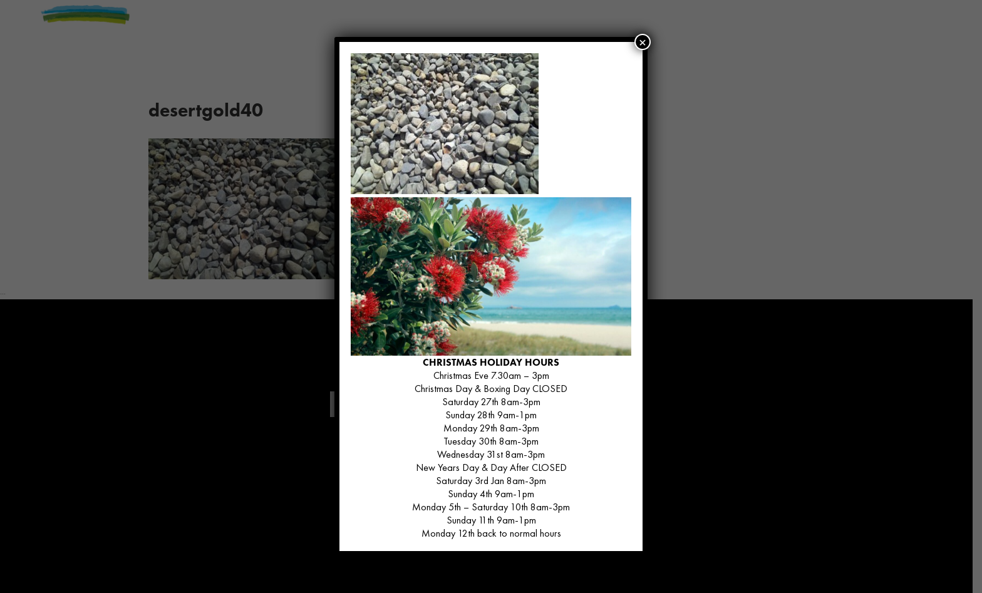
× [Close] (642, 42)
